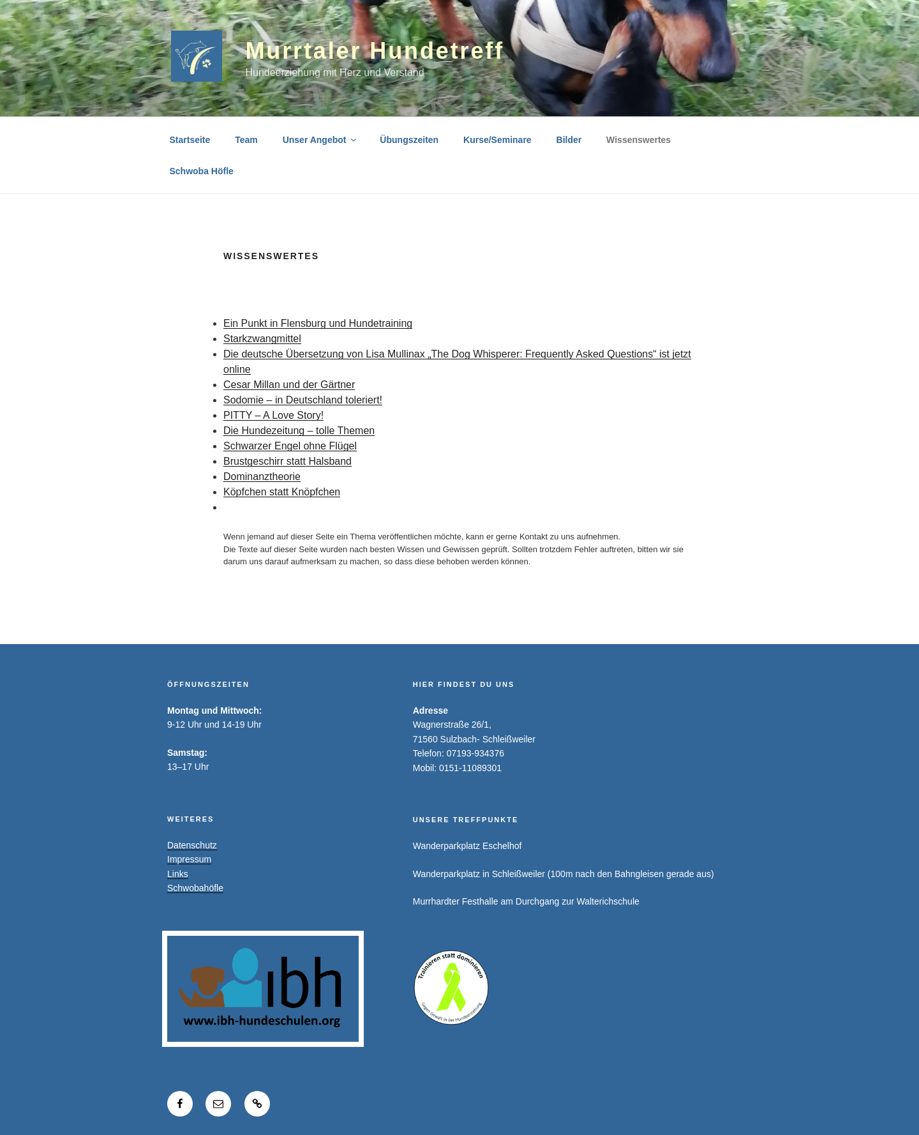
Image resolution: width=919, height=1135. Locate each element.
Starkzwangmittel (262, 338)
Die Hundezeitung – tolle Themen (299, 430)
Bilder (569, 140)
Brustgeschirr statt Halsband (287, 461)
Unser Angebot (321, 140)
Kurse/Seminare (497, 140)
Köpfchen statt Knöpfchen (281, 491)
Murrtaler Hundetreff (374, 51)
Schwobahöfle (195, 888)
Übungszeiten (409, 140)
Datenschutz (192, 845)
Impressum (189, 859)
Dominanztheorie (262, 476)
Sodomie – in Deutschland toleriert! (302, 400)
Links (177, 874)
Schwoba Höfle (202, 171)
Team (246, 140)
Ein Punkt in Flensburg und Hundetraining (317, 323)
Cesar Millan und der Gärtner (289, 384)
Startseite (190, 140)
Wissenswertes (638, 140)
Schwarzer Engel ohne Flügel (290, 445)
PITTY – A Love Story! (273, 415)
